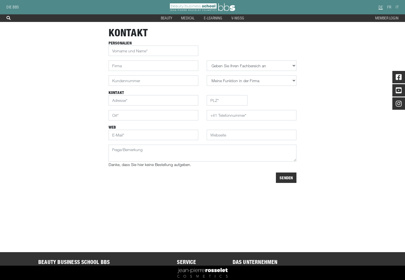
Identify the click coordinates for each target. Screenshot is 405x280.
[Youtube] (399, 91)
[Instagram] (399, 104)
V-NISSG (237, 18)
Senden (286, 177)
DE (381, 7)
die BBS (12, 7)
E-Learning (213, 18)
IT (397, 7)
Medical (188, 18)
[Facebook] (399, 78)
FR (389, 7)
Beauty (166, 18)
